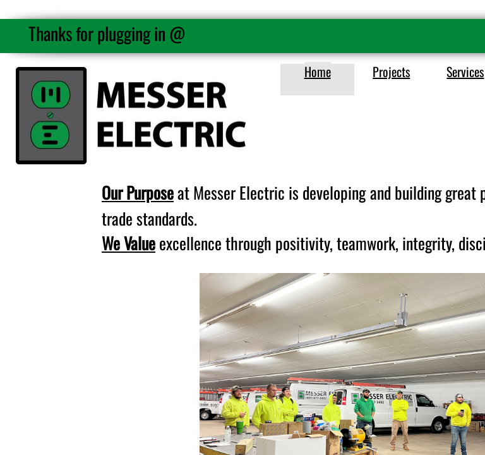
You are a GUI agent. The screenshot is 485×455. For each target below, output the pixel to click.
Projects (391, 71)
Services (465, 71)
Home (317, 71)
